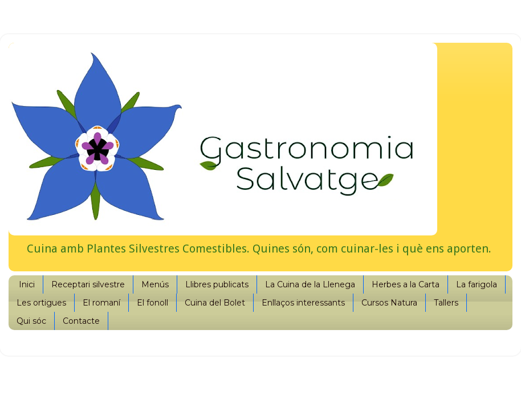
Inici (27, 284)
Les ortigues (41, 303)
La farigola (476, 284)
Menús (155, 284)
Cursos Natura (389, 303)
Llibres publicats (217, 284)
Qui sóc (31, 321)
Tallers (446, 303)
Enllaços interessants (303, 303)
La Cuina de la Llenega (310, 284)
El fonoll (152, 303)
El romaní (101, 303)
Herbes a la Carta (405, 284)
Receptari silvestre (88, 284)
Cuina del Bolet (215, 303)
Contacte (81, 321)
